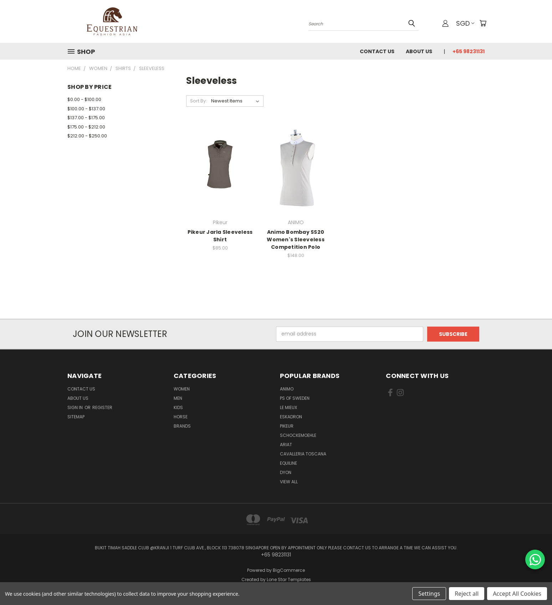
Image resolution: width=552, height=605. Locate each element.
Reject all (467, 594)
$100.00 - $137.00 (86, 108)
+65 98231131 (469, 51)
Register (102, 407)
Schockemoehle (298, 435)
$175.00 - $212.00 (86, 126)
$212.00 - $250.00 (87, 135)
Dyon (285, 472)
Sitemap (76, 417)
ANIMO (286, 389)
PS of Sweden (295, 398)
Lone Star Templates (289, 579)
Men (178, 398)
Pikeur (286, 426)
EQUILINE (288, 463)
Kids (178, 407)
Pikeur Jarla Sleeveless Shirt (220, 235)
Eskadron (291, 417)
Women (182, 389)
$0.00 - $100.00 (84, 99)
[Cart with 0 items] (482, 23)
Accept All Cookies (517, 594)
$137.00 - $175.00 (86, 117)
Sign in (75, 407)
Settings (429, 594)
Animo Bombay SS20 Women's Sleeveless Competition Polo (295, 239)
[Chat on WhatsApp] (535, 559)
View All (289, 482)
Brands (182, 426)
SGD (465, 23)
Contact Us (377, 51)
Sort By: (198, 100)
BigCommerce (289, 570)
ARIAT (286, 445)
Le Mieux (288, 407)
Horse (181, 417)
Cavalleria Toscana (303, 454)
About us (419, 51)
